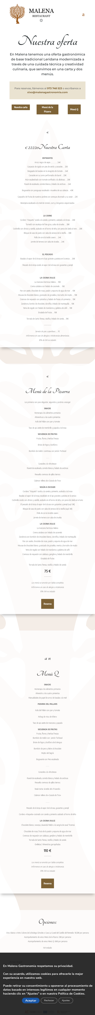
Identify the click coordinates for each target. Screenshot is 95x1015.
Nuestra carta (20, 107)
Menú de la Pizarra (47, 109)
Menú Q (74, 109)
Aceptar (30, 1000)
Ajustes (66, 1000)
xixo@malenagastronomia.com (47, 92)
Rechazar (49, 1000)
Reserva (48, 603)
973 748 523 (54, 88)
